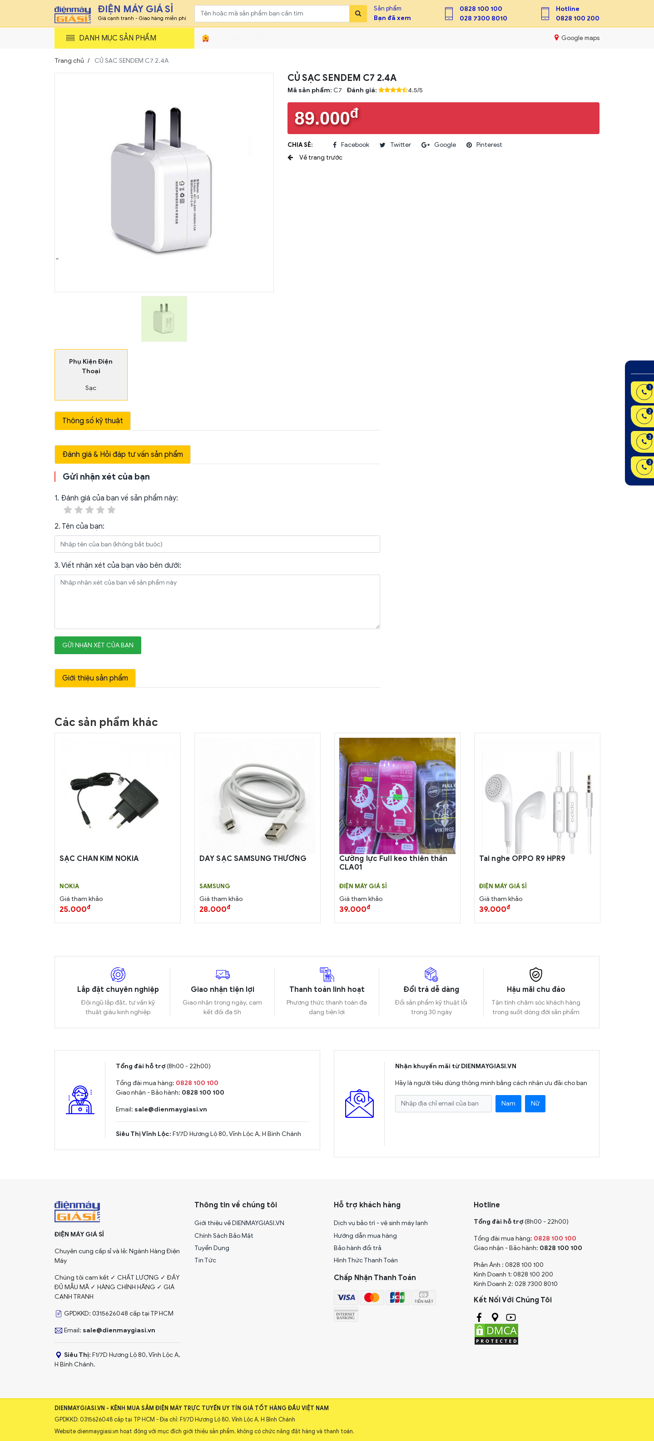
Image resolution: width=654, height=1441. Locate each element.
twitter (395, 145)
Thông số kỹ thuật (92, 420)
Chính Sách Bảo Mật (223, 1236)
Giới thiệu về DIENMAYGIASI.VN (239, 1223)
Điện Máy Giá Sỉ (363, 886)
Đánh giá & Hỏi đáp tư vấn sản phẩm (122, 454)
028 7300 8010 (483, 18)
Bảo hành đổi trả (358, 1248)
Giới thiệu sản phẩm (95, 678)
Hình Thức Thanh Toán (366, 1260)
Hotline (568, 9)
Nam (508, 1103)
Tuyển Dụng (211, 1248)
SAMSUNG (214, 886)
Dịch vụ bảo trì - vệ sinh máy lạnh (381, 1223)
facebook (351, 145)
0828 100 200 (578, 18)
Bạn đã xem (392, 18)
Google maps (577, 38)
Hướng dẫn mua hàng (365, 1236)
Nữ (535, 1103)
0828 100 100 (481, 9)
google (438, 145)
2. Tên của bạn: (79, 526)
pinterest (484, 145)
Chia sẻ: (299, 145)
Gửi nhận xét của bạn (98, 645)
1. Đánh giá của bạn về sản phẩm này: (116, 505)
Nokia (69, 886)
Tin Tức (205, 1260)
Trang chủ (69, 61)
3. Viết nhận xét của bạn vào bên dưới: (117, 565)
